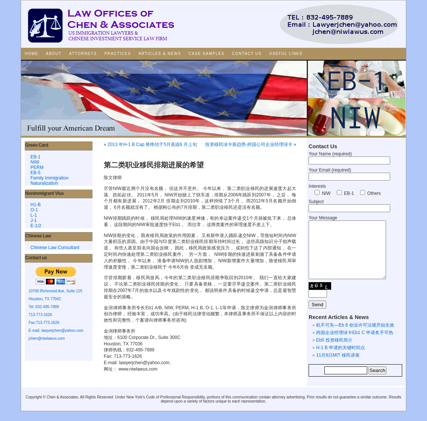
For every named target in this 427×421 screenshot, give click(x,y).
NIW (34, 162)
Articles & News (159, 54)
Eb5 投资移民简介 (334, 351)
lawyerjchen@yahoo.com (62, 330)
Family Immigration (49, 178)
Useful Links (286, 54)
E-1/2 (35, 225)
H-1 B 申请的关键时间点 (340, 359)
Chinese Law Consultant (54, 247)
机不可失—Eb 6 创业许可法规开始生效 (355, 336)
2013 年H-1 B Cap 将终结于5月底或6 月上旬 (152, 144)
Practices (117, 54)
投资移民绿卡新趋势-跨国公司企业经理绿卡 (248, 144)
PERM (37, 167)
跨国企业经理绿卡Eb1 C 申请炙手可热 (354, 344)
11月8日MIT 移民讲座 (338, 366)
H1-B (35, 204)
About (54, 54)
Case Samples (206, 54)
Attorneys (83, 54)
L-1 (33, 215)
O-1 (34, 210)
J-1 (33, 220)
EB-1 (35, 157)
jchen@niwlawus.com (47, 338)
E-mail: (35, 330)
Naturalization (44, 183)
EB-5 (35, 172)
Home (31, 54)
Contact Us (247, 54)
